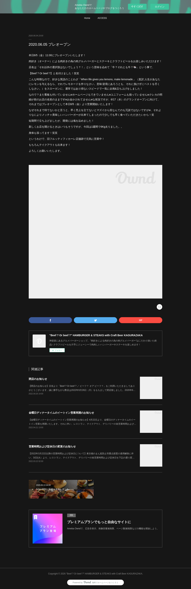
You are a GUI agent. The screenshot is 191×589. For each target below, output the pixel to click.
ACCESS (102, 18)
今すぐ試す (137, 6)
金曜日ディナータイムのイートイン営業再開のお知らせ (61, 412)
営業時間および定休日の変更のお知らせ (52, 446)
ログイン (160, 6)
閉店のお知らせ (38, 378)
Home (87, 18)
